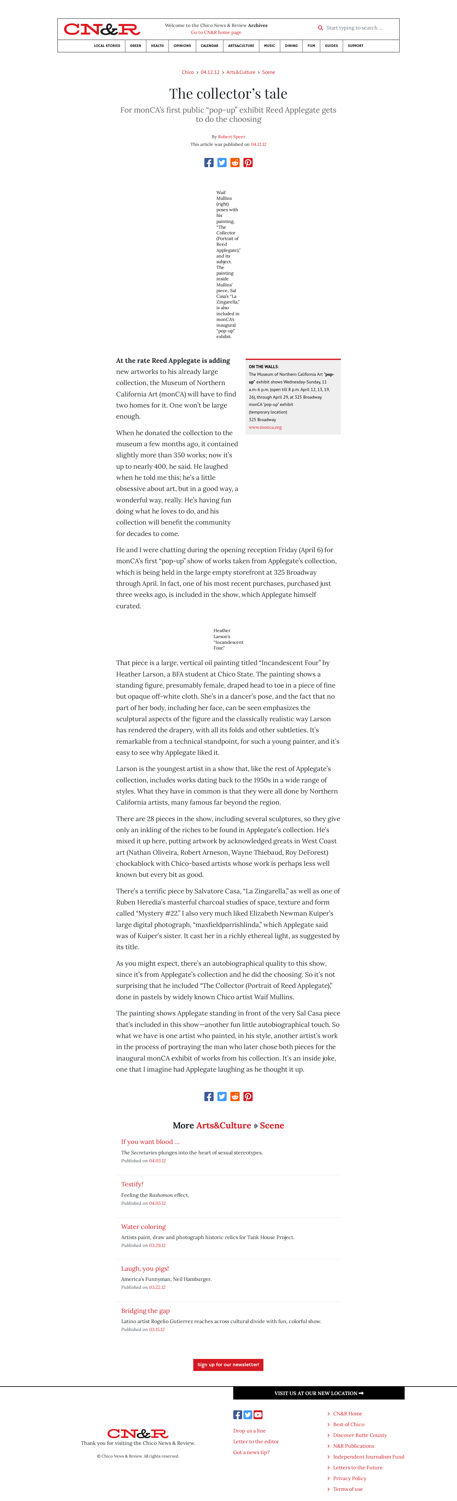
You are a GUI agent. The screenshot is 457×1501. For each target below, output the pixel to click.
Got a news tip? (251, 1452)
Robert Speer (231, 137)
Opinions (182, 45)
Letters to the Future (358, 1467)
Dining (291, 45)
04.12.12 (210, 72)
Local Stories (107, 45)
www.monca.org (265, 427)
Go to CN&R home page (216, 32)
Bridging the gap (145, 1311)
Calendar (209, 45)
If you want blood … (150, 1141)
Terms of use (348, 1489)
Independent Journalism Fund (369, 1456)
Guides (331, 45)
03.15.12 (157, 1329)
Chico (188, 72)
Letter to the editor (256, 1441)
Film (311, 45)
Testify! (132, 1184)
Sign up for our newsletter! (228, 1365)
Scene (268, 72)
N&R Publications (353, 1446)
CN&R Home (347, 1413)
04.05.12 (157, 1161)
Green (135, 45)
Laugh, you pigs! (145, 1268)
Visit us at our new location (319, 1393)
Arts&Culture (241, 45)
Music (269, 45)
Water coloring (143, 1226)
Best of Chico (348, 1424)
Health (157, 45)
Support (355, 45)
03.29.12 (157, 1245)
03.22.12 (157, 1287)
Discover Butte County (360, 1435)
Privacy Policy (349, 1478)
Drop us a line (249, 1430)
